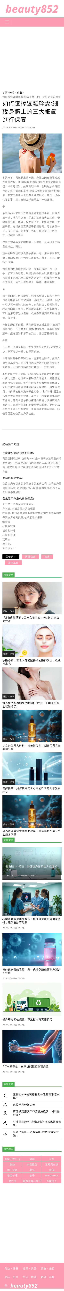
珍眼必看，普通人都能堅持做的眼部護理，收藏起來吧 (31, 661)
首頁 (5, 92)
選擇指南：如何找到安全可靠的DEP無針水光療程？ (31, 789)
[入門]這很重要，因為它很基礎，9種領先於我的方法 (30, 619)
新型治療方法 (12, 1158)
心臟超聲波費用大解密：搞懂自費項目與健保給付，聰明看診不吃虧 (31, 920)
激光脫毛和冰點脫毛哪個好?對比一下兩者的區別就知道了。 (30, 704)
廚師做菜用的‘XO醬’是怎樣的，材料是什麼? (36, 1113)
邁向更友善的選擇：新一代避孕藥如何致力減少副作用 (31, 970)
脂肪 (12, 1164)
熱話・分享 (9, 611)
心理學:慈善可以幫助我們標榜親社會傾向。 (37, 1123)
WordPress (52, 1175)
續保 (51, 1170)
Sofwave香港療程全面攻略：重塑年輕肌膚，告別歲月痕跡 (31, 832)
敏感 (32, 1158)
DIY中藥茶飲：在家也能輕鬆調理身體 (25, 1066)
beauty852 (32, 9)
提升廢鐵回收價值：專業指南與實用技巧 (27, 1019)
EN (6, 1285)
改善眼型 (32, 1164)
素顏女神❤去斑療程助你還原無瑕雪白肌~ (36, 1096)
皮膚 (47, 556)
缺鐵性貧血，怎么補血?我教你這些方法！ (36, 1133)
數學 (32, 1175)
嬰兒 (32, 1170)
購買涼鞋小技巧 (32, 1181)
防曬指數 (30, 556)
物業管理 (12, 1175)
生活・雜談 (30, 1277)
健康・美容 (30, 1268)
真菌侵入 (52, 1181)
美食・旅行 (48, 1268)
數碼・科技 (48, 1277)
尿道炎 (12, 1181)
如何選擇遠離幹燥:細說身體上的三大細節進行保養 (31, 97)
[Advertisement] (32, 58)
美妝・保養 (15, 92)
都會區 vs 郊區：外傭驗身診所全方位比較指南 (31, 868)
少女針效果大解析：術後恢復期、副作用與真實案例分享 (31, 747)
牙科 (51, 1158)
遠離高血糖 (51, 1164)
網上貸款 (12, 1170)
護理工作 (13, 562)
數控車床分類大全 (24, 1104)
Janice (6, 127)
